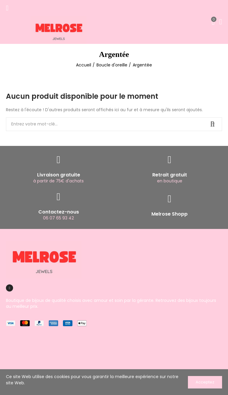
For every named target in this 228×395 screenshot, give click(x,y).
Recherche (212, 124)
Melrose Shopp (169, 214)
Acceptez (205, 382)
